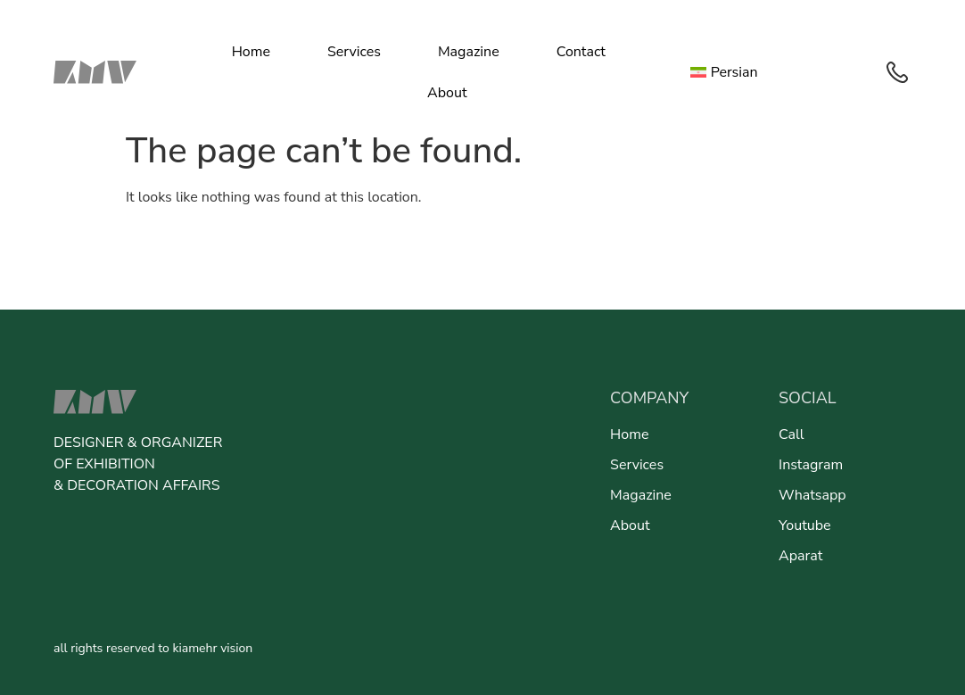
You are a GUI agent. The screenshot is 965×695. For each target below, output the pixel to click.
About (446, 93)
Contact (581, 52)
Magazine (468, 52)
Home (251, 52)
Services (354, 52)
